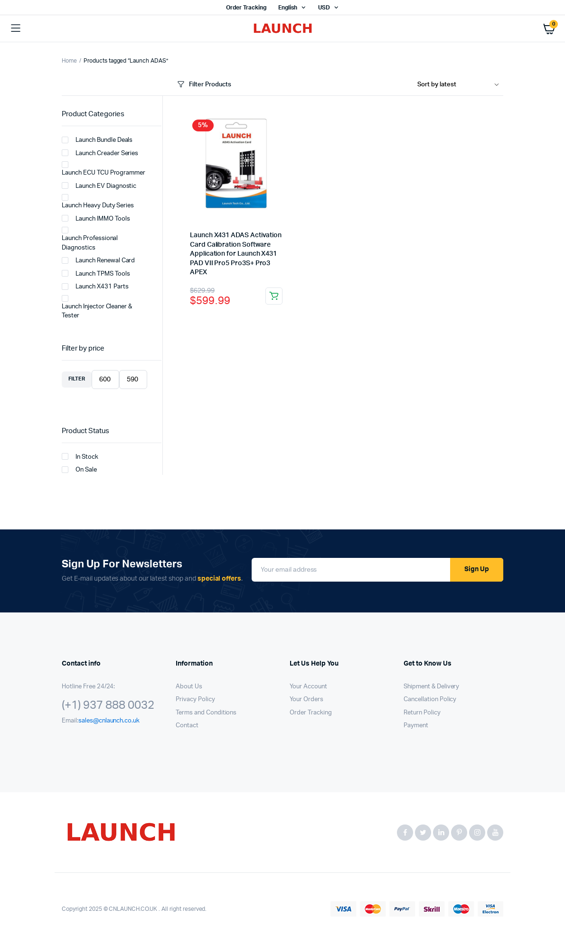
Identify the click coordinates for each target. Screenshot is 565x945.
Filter (76, 378)
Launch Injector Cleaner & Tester (97, 307)
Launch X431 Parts (95, 286)
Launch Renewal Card (98, 260)
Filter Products (203, 84)
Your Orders (306, 699)
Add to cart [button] (274, 296)
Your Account (308, 687)
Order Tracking (246, 7)
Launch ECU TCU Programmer (103, 169)
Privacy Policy (195, 699)
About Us (189, 687)
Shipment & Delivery (431, 687)
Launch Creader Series (100, 152)
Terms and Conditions (206, 713)
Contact (187, 726)
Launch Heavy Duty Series (98, 202)
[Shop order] (460, 85)
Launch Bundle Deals (97, 140)
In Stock (80, 456)
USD (324, 7)
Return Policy (422, 713)
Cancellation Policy (430, 699)
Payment (416, 726)
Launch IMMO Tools (96, 218)
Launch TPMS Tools (96, 273)
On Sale (79, 469)
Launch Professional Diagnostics (90, 239)
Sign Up (476, 569)
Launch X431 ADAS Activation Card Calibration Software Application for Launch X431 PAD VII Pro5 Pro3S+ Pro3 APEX (236, 254)
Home (69, 61)
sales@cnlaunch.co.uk (109, 721)
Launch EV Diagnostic (99, 185)
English (287, 7)
